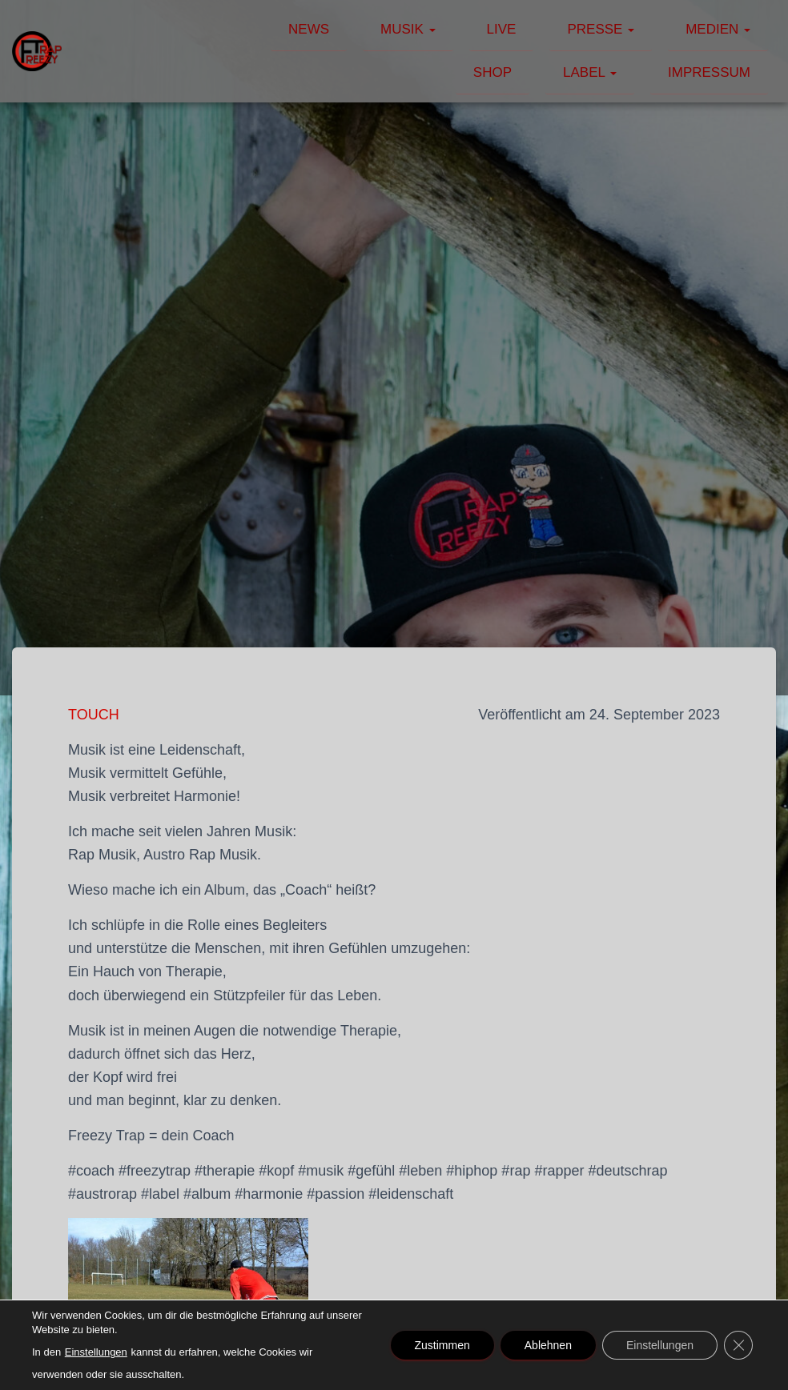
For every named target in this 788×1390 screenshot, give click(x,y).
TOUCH (93, 715)
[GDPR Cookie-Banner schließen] (738, 1345)
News (308, 29)
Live (502, 29)
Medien (717, 29)
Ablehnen (548, 1345)
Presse (600, 29)
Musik (408, 29)
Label (590, 72)
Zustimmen (442, 1345)
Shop (492, 72)
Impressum (709, 72)
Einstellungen (96, 1352)
